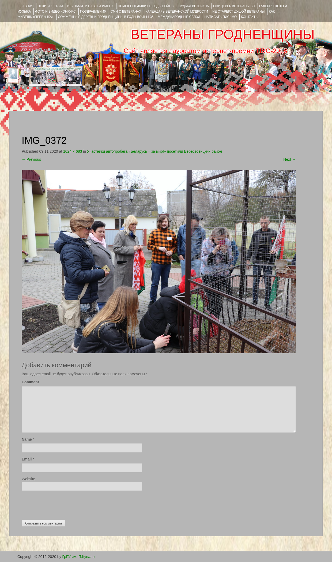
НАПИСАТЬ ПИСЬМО (220, 17)
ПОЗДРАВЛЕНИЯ (93, 11)
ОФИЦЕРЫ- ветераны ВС (234, 6)
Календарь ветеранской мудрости (176, 11)
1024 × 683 (72, 151)
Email (27, 459)
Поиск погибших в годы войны (146, 6)
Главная (26, 6)
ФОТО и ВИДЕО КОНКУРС (55, 11)
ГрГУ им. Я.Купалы (78, 556)
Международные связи (179, 17)
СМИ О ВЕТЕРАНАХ (126, 11)
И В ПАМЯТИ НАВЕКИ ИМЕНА (90, 6)
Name (27, 439)
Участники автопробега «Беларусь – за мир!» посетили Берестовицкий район (154, 151)
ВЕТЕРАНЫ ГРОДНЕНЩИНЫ (223, 34)
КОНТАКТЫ (249, 17)
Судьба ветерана (194, 6)
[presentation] (62, 503)
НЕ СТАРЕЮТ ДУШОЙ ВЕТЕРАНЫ (238, 11)
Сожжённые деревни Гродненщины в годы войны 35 (106, 17)
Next (289, 159)
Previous (31, 159)
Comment (30, 382)
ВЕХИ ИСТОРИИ (50, 6)
